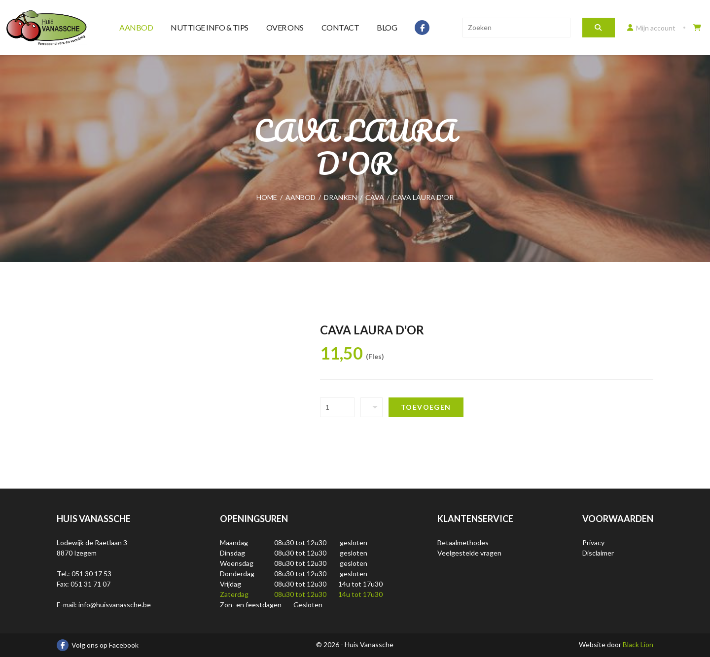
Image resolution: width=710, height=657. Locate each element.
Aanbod (136, 27)
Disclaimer (598, 553)
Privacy (593, 542)
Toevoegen (426, 407)
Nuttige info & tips (209, 27)
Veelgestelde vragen (469, 553)
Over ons (285, 27)
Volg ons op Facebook (98, 645)
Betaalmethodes (463, 542)
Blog (387, 27)
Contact (340, 27)
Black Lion (638, 644)
